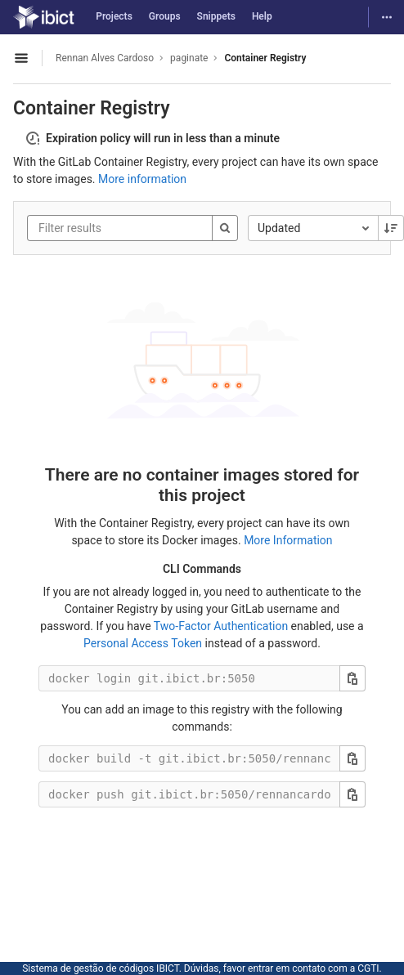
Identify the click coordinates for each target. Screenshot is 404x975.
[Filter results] (136, 228)
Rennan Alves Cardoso (105, 58)
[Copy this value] (352, 678)
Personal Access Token (142, 643)
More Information (288, 540)
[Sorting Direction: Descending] (391, 228)
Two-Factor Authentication (221, 626)
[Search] (225, 228)
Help (262, 16)
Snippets (216, 16)
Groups (165, 16)
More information (142, 179)
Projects (114, 16)
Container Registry (265, 58)
